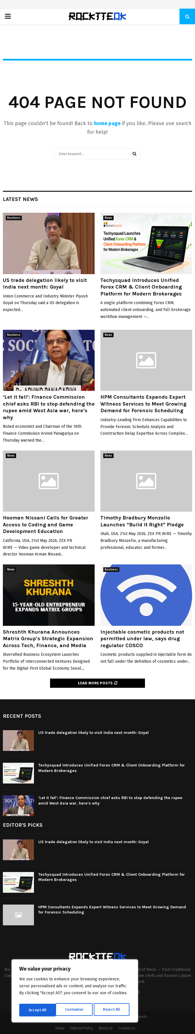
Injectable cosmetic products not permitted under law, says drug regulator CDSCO (142, 639)
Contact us (126, 1028)
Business (13, 218)
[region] (75, 992)
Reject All (75, 1009)
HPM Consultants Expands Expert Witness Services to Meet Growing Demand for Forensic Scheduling (143, 404)
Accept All (112, 1009)
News (108, 218)
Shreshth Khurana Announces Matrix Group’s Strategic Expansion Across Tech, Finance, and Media (48, 639)
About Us (106, 1028)
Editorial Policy (81, 1028)
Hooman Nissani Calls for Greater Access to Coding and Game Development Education (45, 524)
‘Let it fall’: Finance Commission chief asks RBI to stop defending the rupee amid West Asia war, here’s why (49, 407)
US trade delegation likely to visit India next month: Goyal (45, 283)
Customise (37, 1009)
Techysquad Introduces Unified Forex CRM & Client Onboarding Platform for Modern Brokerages (141, 287)
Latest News (20, 199)
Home (60, 1028)
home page (107, 123)
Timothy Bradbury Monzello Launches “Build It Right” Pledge (142, 521)
